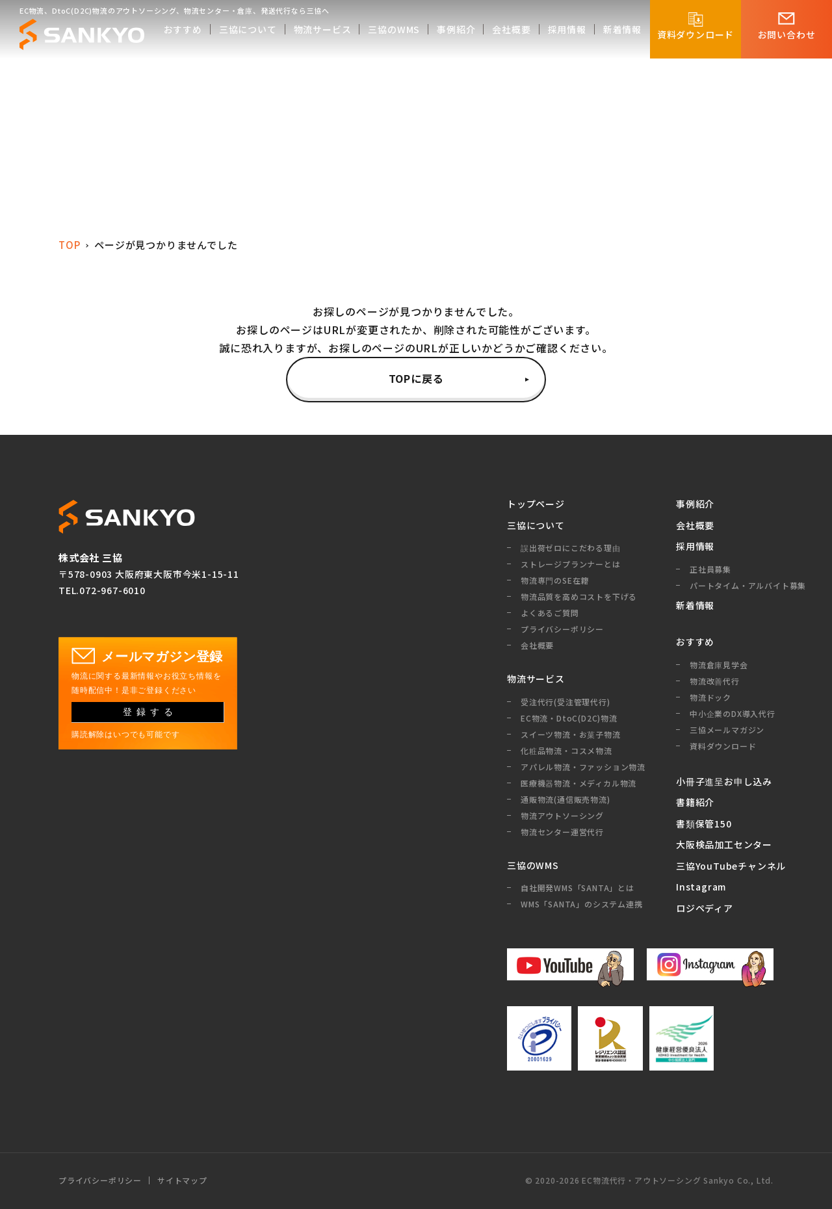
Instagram (701, 886)
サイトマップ (182, 1180)
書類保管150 (704, 823)
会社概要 (695, 525)
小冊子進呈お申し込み (724, 781)
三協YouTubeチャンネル (725, 865)
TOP (69, 245)
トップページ (536, 503)
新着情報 (695, 605)
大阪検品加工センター (724, 844)
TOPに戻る (416, 378)
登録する (150, 712)
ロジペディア (704, 908)
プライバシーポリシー (100, 1180)
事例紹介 (695, 503)
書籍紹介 (695, 802)
